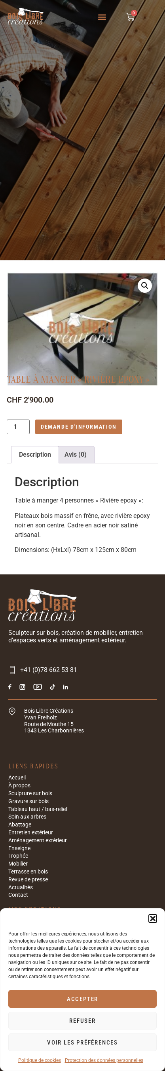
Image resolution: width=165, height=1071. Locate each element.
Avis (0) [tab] (75, 454)
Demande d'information (79, 427)
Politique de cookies (39, 1060)
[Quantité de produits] (18, 427)
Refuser (82, 1020)
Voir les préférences (82, 1042)
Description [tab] (35, 454)
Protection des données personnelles (104, 1060)
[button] (153, 918)
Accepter (82, 999)
